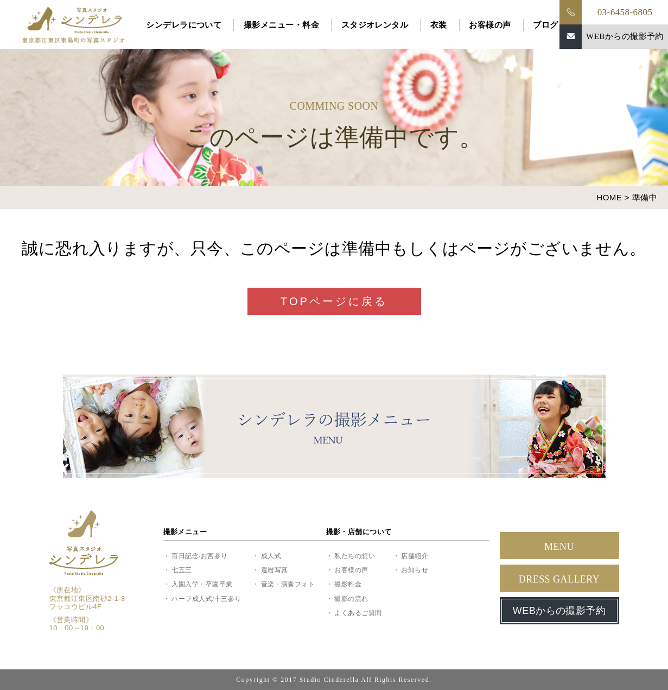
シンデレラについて (183, 24)
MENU (559, 546)
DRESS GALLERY (559, 579)
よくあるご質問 (357, 613)
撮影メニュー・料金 (281, 24)
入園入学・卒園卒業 (201, 584)
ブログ (545, 24)
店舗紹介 (414, 556)
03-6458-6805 (625, 12)
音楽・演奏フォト (288, 584)
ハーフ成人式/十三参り (206, 599)
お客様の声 (490, 24)
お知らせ (414, 570)
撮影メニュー (185, 532)
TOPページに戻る (334, 301)
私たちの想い (354, 556)
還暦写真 (274, 570)
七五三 (181, 570)
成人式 (271, 556)
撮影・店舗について (359, 532)
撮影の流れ (351, 599)
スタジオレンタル (375, 24)
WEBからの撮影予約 (625, 36)
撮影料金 (347, 584)
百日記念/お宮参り (199, 556)
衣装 (438, 24)
